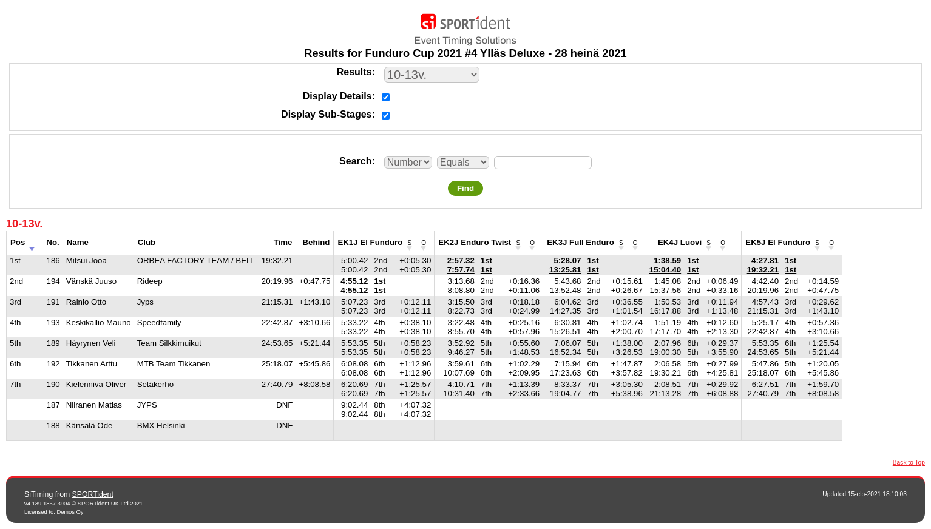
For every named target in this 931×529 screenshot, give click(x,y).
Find (465, 188)
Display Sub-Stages (326, 114)
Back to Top (909, 462)
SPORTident (92, 494)
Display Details (337, 96)
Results (354, 72)
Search (355, 161)
